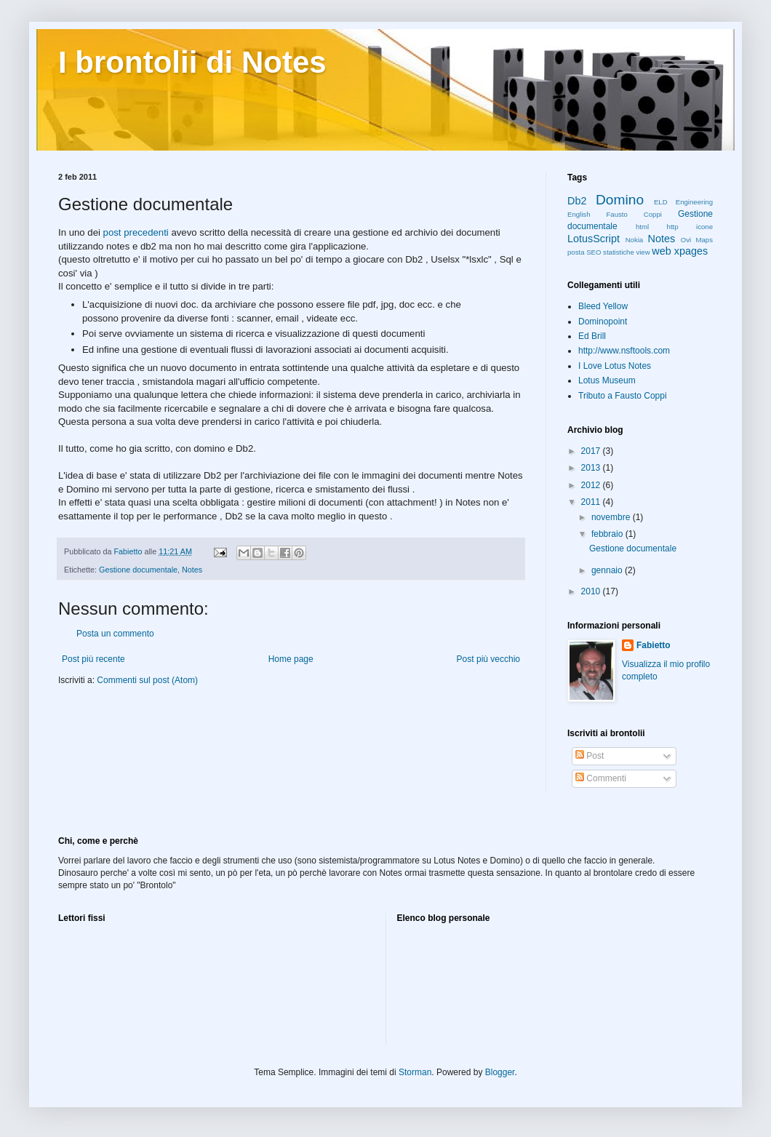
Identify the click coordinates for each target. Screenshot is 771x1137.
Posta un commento (115, 634)
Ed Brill (592, 336)
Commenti (600, 778)
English (578, 214)
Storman (415, 1072)
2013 (592, 468)
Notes (192, 569)
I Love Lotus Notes (614, 366)
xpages (691, 251)
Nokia (635, 240)
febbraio (608, 534)
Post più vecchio (488, 659)
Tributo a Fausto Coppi (622, 396)
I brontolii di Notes (192, 62)
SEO (593, 252)
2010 (592, 591)
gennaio (608, 570)
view (643, 252)
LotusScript (593, 238)
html (642, 227)
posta (575, 252)
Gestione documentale (138, 569)
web (661, 251)
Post (589, 756)
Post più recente (93, 659)
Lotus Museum (607, 380)
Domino (620, 199)
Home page (290, 659)
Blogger (500, 1072)
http (673, 227)
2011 (592, 502)
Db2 (576, 201)
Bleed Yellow (603, 306)
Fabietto (653, 645)
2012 (592, 485)
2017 (592, 451)
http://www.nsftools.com (624, 351)
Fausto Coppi (634, 214)
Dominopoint (602, 321)
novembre (612, 517)
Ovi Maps (697, 240)
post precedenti (136, 232)
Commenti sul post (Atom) (147, 680)
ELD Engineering (683, 202)
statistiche (618, 252)
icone (704, 227)
